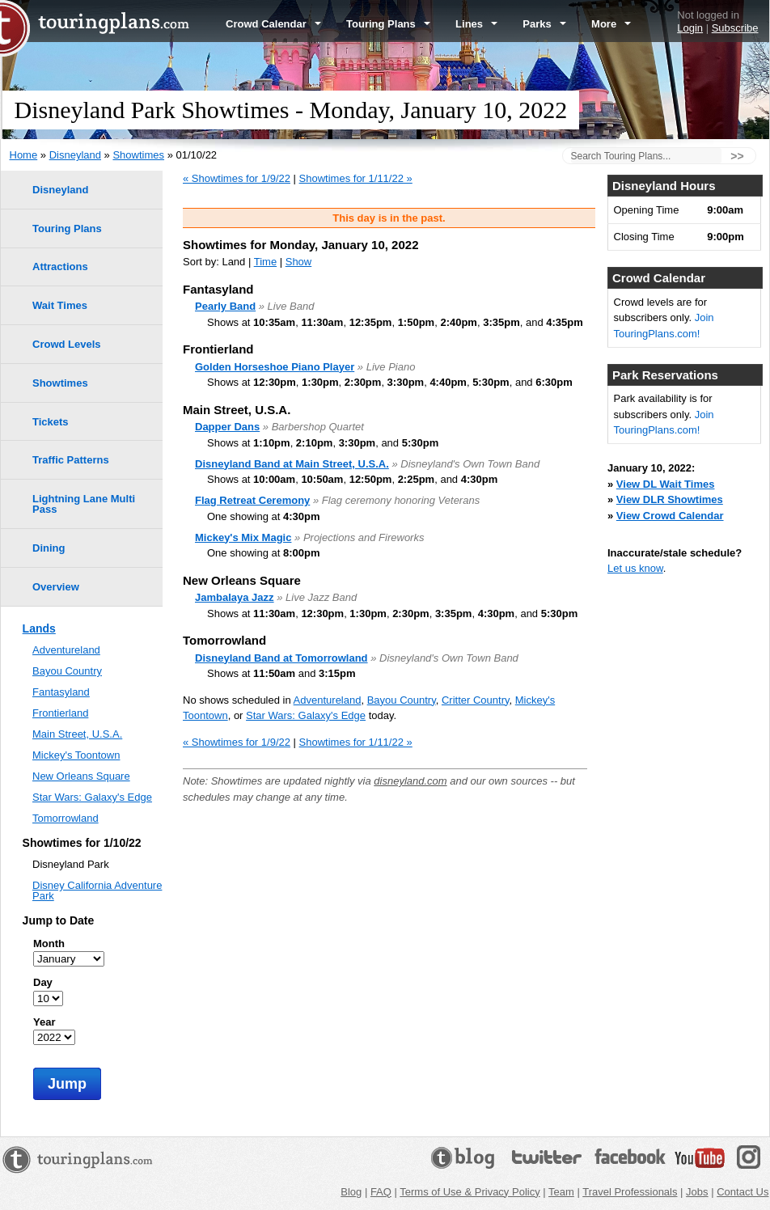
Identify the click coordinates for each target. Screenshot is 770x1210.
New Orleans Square (81, 776)
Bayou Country (401, 700)
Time (265, 262)
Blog (351, 1192)
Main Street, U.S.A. (77, 734)
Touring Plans (388, 24)
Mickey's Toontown (76, 755)
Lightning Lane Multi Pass (83, 504)
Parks (544, 24)
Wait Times (59, 305)
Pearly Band (225, 306)
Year (44, 1022)
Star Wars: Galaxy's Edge (306, 715)
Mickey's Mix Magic (243, 537)
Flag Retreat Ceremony (252, 500)
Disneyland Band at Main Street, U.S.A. (292, 464)
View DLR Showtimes (669, 499)
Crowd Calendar (273, 24)
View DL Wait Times (665, 484)
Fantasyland (61, 692)
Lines (476, 24)
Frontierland (60, 713)
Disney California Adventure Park (97, 890)
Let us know (635, 568)
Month (49, 943)
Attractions (60, 266)
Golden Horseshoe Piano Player (274, 367)
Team (561, 1192)
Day (43, 982)
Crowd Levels (66, 344)
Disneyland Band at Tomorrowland (281, 658)
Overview (55, 587)
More (611, 24)
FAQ (380, 1192)
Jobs (697, 1192)
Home (24, 155)
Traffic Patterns (70, 460)
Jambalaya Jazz (234, 597)
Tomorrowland (65, 818)
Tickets (50, 422)
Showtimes (138, 155)
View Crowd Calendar (670, 516)
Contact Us (742, 1192)
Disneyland (75, 155)
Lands (39, 628)
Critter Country (476, 700)
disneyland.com (410, 781)
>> (736, 156)
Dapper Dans (227, 427)
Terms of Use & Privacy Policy (469, 1192)
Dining (48, 548)
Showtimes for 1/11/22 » (355, 178)
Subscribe (735, 28)
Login (690, 28)
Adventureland (328, 700)
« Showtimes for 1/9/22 (236, 178)
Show (299, 262)
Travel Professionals (629, 1192)
